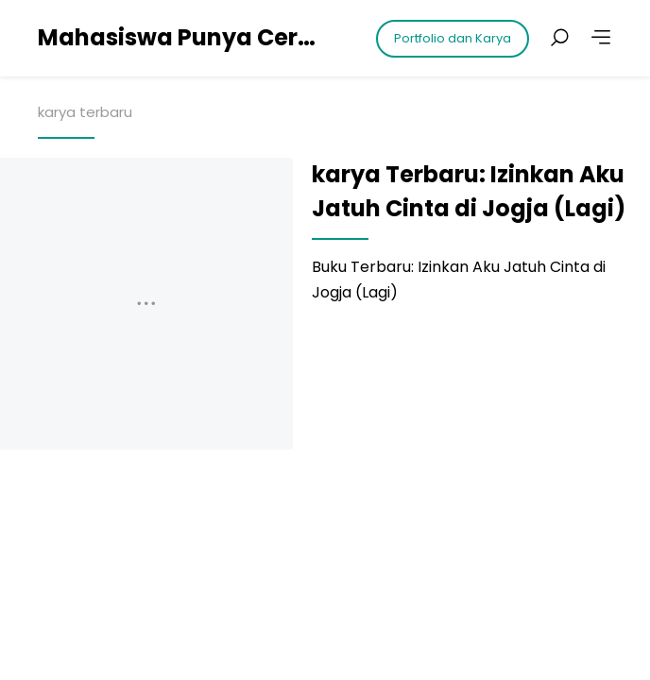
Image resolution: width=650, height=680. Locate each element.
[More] (601, 37)
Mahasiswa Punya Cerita (179, 37)
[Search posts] (559, 37)
